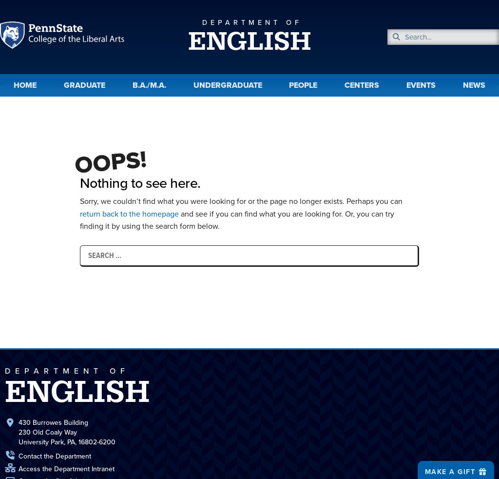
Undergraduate (227, 85)
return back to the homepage (129, 214)
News (474, 85)
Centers (362, 85)
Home (25, 85)
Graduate (84, 85)
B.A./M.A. (149, 85)
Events (421, 85)
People (303, 85)
